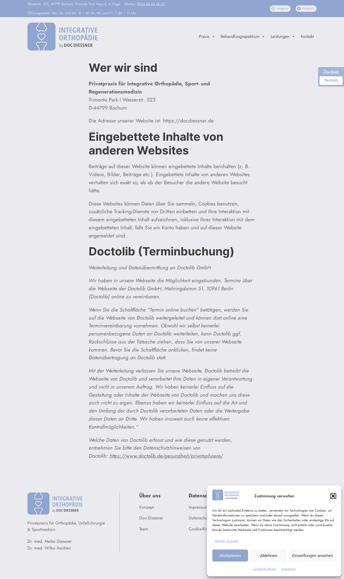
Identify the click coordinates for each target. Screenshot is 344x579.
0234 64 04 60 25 (151, 3)
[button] (333, 496)
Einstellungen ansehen (312, 555)
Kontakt (307, 36)
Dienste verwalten (227, 540)
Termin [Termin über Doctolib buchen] (331, 80)
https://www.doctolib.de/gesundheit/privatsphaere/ (166, 455)
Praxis (207, 36)
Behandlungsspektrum (243, 36)
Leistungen (283, 36)
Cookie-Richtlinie (264, 568)
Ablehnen (268, 555)
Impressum (288, 568)
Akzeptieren (230, 555)
